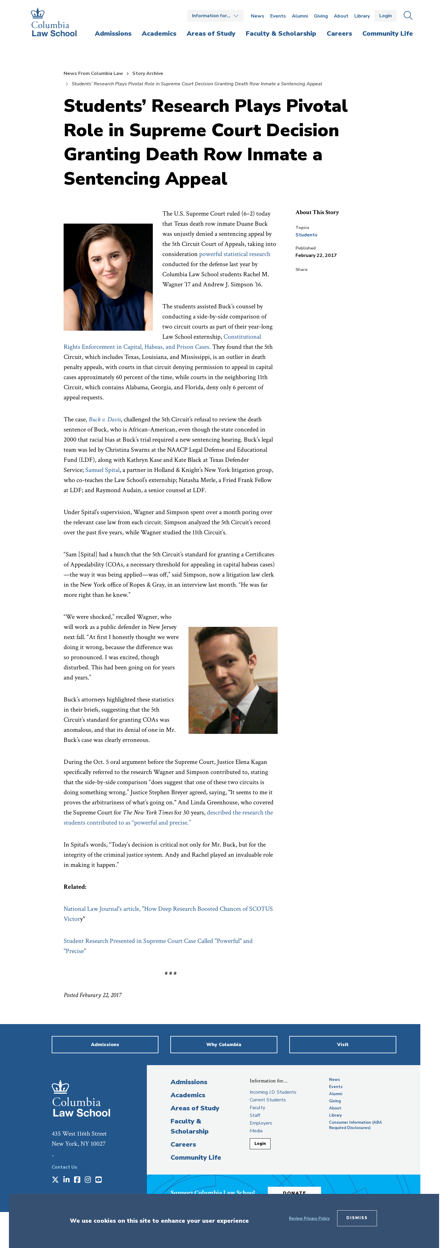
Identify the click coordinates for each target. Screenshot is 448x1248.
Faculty (257, 1107)
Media (256, 1131)
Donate (295, 1193)
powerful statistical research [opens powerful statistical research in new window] (234, 254)
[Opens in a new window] (55, 1180)
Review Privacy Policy (309, 1218)
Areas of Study (195, 1108)
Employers (261, 1123)
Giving (321, 16)
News (257, 16)
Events (278, 16)
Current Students (268, 1100)
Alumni (300, 16)
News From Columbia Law (93, 73)
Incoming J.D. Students (273, 1092)
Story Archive (147, 73)
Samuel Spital (102, 470)
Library (362, 16)
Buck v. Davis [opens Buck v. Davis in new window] (105, 419)
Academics (188, 1095)
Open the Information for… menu (215, 16)
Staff (255, 1115)
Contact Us (64, 1167)
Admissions (189, 1082)
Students (306, 235)
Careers (183, 1144)
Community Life (196, 1157)
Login (385, 15)
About (341, 16)
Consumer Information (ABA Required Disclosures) (355, 1125)
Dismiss (357, 1218)
